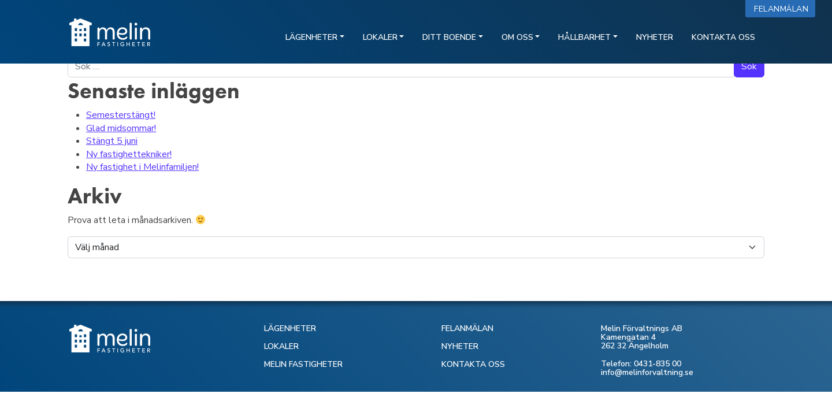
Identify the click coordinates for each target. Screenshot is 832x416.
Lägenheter (311, 37)
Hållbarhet (584, 37)
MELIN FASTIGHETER (303, 364)
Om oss (517, 37)
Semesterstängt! (120, 115)
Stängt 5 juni (112, 141)
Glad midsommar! (121, 128)
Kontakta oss (723, 37)
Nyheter (654, 37)
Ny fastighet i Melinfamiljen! (142, 167)
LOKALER (281, 346)
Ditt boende (449, 37)
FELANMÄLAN (467, 328)
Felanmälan (784, 8)
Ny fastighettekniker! (129, 154)
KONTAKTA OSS (473, 364)
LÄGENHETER (290, 328)
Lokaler (380, 37)
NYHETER (459, 346)
